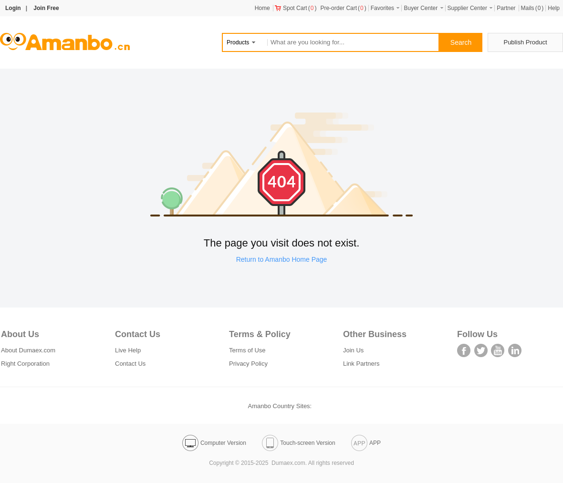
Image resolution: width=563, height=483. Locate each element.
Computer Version (214, 443)
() (296, 8)
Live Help (128, 350)
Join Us (353, 350)
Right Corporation (25, 363)
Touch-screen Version (298, 443)
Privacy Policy (248, 363)
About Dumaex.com (28, 350)
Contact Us (130, 363)
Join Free (46, 8)
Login (13, 8)
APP (366, 443)
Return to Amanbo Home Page (281, 259)
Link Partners (361, 363)
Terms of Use (247, 350)
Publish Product (525, 42)
